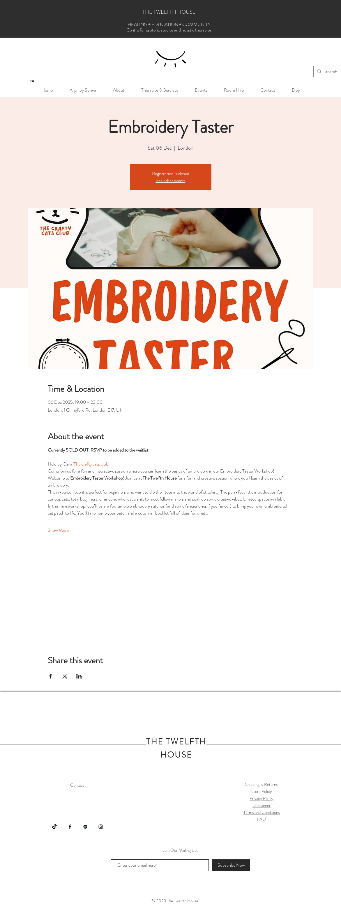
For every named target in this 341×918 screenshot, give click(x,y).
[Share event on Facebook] (50, 676)
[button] (32, 81)
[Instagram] (101, 827)
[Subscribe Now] (231, 865)
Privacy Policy (261, 798)
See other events (170, 180)
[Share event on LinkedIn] (79, 676)
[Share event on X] (65, 676)
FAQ (261, 819)
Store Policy (261, 791)
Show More (58, 530)
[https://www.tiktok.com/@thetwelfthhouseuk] (54, 827)
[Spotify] (85, 827)
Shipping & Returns (261, 784)
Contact (77, 785)
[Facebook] (70, 827)
